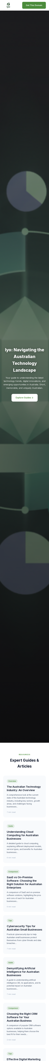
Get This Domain (34, 5)
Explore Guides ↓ (24, 397)
